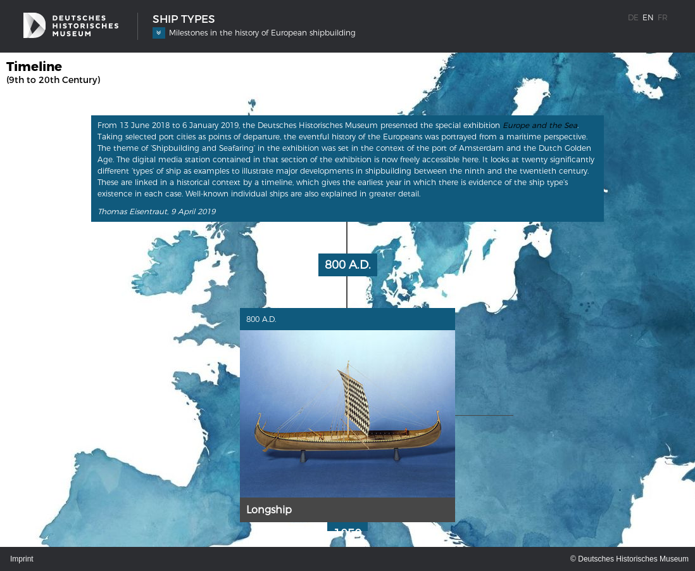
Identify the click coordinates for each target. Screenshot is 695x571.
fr (663, 17)
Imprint (22, 559)
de (633, 17)
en (648, 17)
